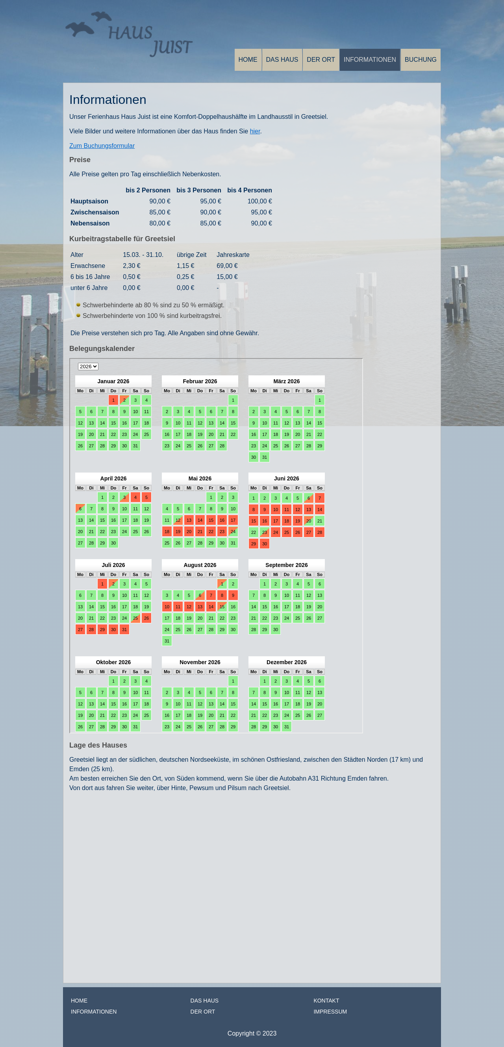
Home (248, 59)
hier (255, 131)
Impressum (330, 1011)
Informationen (370, 59)
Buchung (421, 59)
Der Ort (321, 59)
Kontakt (326, 1000)
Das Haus (282, 59)
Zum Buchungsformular (102, 145)
